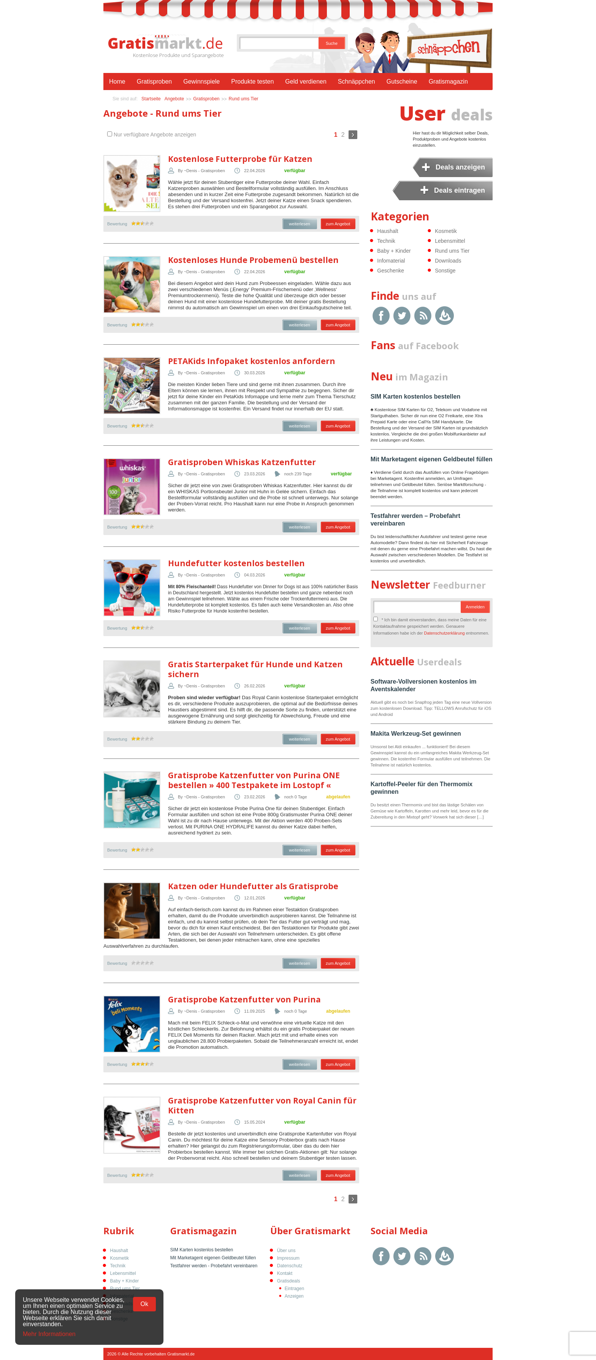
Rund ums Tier (243, 98)
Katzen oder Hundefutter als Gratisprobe (253, 886)
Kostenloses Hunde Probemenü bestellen (253, 260)
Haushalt (387, 231)
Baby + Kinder (394, 251)
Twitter (402, 315)
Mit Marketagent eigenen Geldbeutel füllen (432, 459)
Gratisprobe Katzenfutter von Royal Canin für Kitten (262, 1105)
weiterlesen (299, 224)
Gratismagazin (448, 81)
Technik (386, 241)
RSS (422, 315)
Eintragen (294, 1288)
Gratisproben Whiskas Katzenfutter (242, 462)
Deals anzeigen (460, 167)
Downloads (448, 261)
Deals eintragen (459, 190)
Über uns (286, 1250)
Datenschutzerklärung (444, 633)
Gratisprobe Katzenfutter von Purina (244, 999)
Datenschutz (290, 1265)
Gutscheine (402, 81)
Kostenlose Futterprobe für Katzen (240, 159)
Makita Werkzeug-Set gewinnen (416, 733)
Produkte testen (252, 81)
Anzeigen (294, 1296)
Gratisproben (154, 81)
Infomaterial (391, 261)
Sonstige (445, 271)
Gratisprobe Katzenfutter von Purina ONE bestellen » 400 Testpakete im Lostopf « (254, 780)
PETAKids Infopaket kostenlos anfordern (251, 361)
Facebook (381, 315)
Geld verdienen (306, 81)
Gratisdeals (288, 1281)
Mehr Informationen (49, 1334)
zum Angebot (338, 224)
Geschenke (390, 271)
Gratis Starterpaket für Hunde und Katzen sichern (255, 669)
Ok (144, 1304)
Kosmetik (446, 231)
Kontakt (285, 1273)
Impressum (288, 1258)
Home (117, 81)
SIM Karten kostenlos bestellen (416, 396)
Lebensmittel (450, 241)
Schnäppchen (356, 81)
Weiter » (353, 134)
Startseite (151, 98)
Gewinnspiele (201, 81)
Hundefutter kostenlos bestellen (236, 563)
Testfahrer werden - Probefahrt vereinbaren (213, 1265)
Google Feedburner (444, 315)
